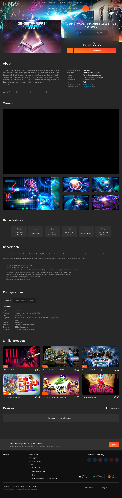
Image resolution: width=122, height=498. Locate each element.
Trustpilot (6, 454)
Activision (86, 77)
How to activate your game (91, 73)
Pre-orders (51, 2)
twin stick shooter (23, 92)
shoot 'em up (41, 92)
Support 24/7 (78, 2)
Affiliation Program (35, 461)
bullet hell (50, 92)
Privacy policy (33, 458)
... (56, 92)
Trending (42, 2)
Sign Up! (114, 445)
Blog (69, 2)
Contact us (32, 464)
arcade (33, 92)
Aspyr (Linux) (87, 75)
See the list (86, 70)
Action (85, 82)
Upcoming (61, 2)
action (14, 92)
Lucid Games (96, 75)
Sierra (92, 77)
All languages (112, 408)
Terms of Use (33, 454)
